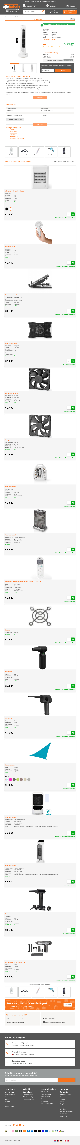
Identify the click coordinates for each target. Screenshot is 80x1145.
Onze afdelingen (46, 1096)
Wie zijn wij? (45, 1092)
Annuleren (7, 1101)
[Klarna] (13, 1131)
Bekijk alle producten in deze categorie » (64, 161)
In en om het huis (13, 17)
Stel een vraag (63, 1116)
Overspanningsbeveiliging (17, 138)
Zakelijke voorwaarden (29, 1099)
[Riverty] (16, 1131)
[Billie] (20, 1131)
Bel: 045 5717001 (49, 1018)
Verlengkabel (13, 131)
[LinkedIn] (20, 1125)
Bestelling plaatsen (10, 1094)
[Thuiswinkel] (62, 1131)
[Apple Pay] (9, 1131)
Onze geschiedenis (47, 1094)
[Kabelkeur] (56, 1131)
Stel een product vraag (15, 119)
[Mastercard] (39, 1131)
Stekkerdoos (13, 133)
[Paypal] (28, 1131)
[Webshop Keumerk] (53, 1131)
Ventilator (22, 17)
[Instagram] (14, 1125)
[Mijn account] (52, 11)
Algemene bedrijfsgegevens (67, 1111)
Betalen (7, 1104)
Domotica (12, 129)
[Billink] (24, 1131)
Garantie (62, 1101)
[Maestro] (35, 1131)
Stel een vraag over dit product (15, 1019)
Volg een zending (9, 1106)
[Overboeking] (46, 1131)
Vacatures (44, 1099)
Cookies (28, 1139)
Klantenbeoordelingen (47, 1103)
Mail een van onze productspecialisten (55, 1022)
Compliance (63, 1104)
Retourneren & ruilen (65, 1094)
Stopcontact (13, 134)
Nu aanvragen (68, 60)
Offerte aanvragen (28, 1094)
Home (6, 17)
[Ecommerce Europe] (50, 1131)
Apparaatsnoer (14, 136)
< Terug (72, 19)
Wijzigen (7, 1099)
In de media (45, 1101)
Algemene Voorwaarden (11, 1139)
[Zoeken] (43, 12)
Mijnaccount (56, 11)
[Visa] (43, 1131)
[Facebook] (17, 1125)
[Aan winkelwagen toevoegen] (73, 214)
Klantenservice (64, 1113)
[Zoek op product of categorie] (34, 12)
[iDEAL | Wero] (6, 1131)
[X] (24, 1125)
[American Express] (32, 1131)
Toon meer (40, 97)
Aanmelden (66, 1080)
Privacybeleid (22, 1139)
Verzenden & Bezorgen (11, 1097)
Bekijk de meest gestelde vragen (15, 1022)
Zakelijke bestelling (28, 1097)
